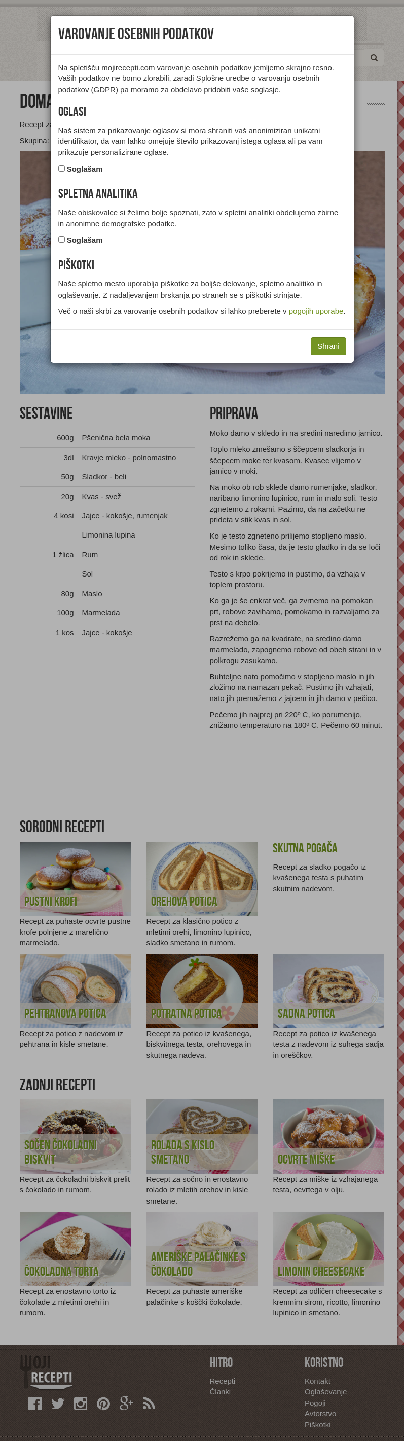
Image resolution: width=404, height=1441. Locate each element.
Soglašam (85, 168)
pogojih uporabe (316, 311)
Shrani (328, 346)
